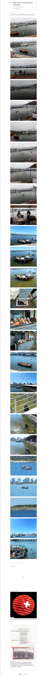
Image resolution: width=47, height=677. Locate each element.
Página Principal (16, 8)
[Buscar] (36, 2)
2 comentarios (16, 668)
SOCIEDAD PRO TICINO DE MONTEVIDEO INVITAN (23, 619)
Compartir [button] (11, 668)
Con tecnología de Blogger (23, 674)
